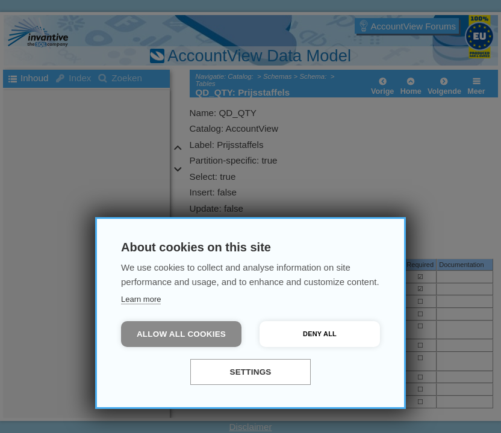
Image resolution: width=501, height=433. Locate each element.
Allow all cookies (181, 334)
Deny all (320, 333)
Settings (250, 371)
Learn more (141, 299)
